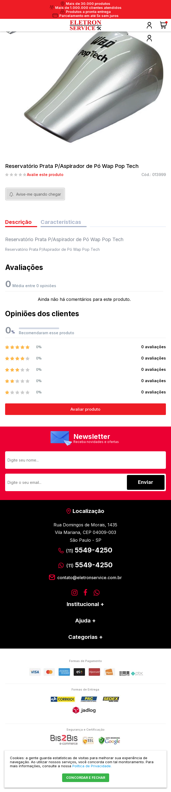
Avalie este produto (45, 175)
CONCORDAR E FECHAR (85, 778)
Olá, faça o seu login (149, 25)
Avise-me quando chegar (38, 194)
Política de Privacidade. (92, 766)
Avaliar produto (85, 409)
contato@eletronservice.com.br (89, 577)
